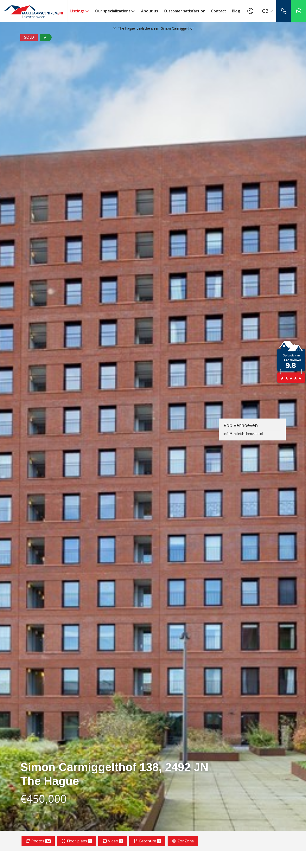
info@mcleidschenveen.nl (243, 434)
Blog (236, 11)
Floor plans (76, 841)
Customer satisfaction (184, 11)
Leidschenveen (148, 28)
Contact (218, 11)
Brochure (147, 841)
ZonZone (183, 841)
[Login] (250, 11)
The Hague (126, 28)
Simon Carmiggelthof (177, 28)
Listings (79, 11)
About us (149, 11)
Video (112, 841)
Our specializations (115, 11)
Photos (38, 841)
